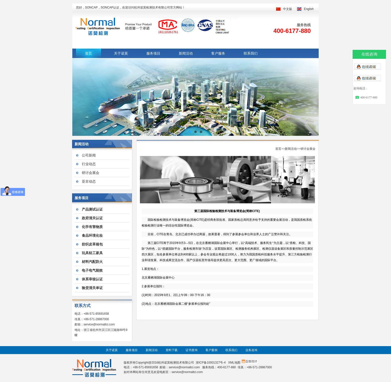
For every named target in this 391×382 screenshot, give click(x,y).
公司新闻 (89, 155)
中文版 (287, 9)
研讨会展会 (90, 173)
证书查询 (191, 350)
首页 (88, 53)
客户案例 (211, 350)
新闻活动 (186, 53)
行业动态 (89, 164)
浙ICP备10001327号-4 (211, 362)
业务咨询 (251, 350)
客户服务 (218, 53)
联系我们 (251, 53)
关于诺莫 (121, 53)
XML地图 (234, 362)
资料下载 (172, 350)
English (309, 9)
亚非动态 (89, 181)
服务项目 (153, 53)
